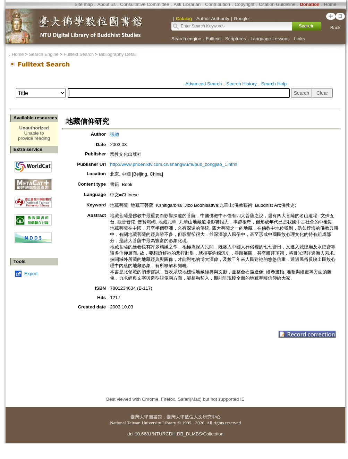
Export (31, 273)
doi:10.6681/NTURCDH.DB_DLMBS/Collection (175, 433)
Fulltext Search (78, 54)
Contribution (217, 4)
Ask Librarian (187, 4)
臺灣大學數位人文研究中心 (194, 416)
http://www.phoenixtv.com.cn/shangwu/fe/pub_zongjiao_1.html (173, 164)
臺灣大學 (139, 416)
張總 (114, 134)
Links (299, 38)
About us (106, 4)
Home (330, 4)
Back (335, 27)
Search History (241, 83)
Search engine (186, 38)
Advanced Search (203, 83)
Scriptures (235, 38)
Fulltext (213, 38)
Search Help (274, 83)
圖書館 (155, 416)
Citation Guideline (277, 4)
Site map (84, 4)
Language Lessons (270, 38)
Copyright (244, 4)
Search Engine (43, 54)
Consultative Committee (144, 4)
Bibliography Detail (117, 54)
